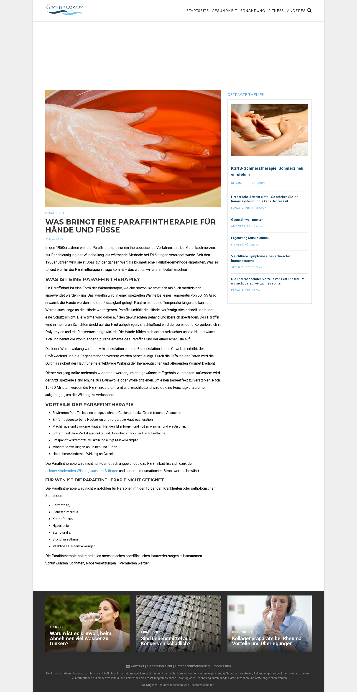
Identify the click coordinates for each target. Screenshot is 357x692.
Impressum (222, 666)
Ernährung (252, 11)
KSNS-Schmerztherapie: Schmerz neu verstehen (267, 171)
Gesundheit (224, 11)
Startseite (197, 11)
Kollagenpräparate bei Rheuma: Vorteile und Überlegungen (267, 641)
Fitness (276, 11)
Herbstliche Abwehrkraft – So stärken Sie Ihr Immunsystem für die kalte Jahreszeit (264, 199)
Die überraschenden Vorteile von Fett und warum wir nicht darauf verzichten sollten (267, 281)
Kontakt (137, 666)
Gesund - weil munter (247, 220)
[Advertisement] (178, 56)
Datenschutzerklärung (192, 666)
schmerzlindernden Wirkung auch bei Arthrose (81, 471)
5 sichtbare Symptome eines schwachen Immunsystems (261, 258)
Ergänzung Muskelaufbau (250, 238)
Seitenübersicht (159, 666)
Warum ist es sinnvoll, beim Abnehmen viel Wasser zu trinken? (80, 638)
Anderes (296, 11)
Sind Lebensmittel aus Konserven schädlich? (166, 641)
